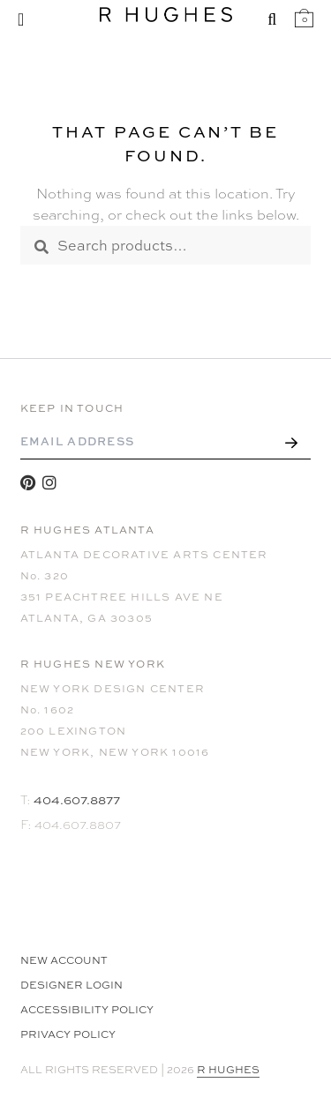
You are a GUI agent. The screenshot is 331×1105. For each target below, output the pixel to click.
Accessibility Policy (87, 1010)
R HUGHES (228, 1070)
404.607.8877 (77, 799)
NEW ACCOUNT (64, 960)
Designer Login (71, 985)
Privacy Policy (68, 1034)
